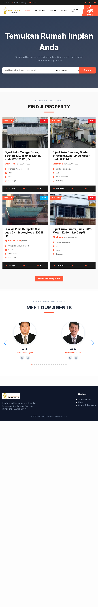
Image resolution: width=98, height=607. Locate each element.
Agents (52, 11)
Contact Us (75, 11)
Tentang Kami (84, 399)
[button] (31, 364)
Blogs (64, 11)
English (34, 3)
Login (5, 3)
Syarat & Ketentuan (87, 405)
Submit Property (19, 3)
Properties (40, 11)
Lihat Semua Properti (49, 278)
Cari (87, 70)
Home (27, 11)
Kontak (81, 402)
